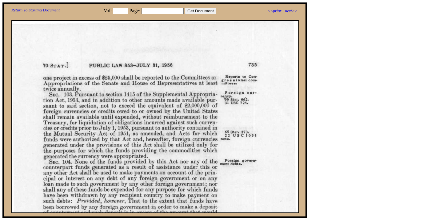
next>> (291, 10)
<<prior (274, 10)
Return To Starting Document (35, 10)
